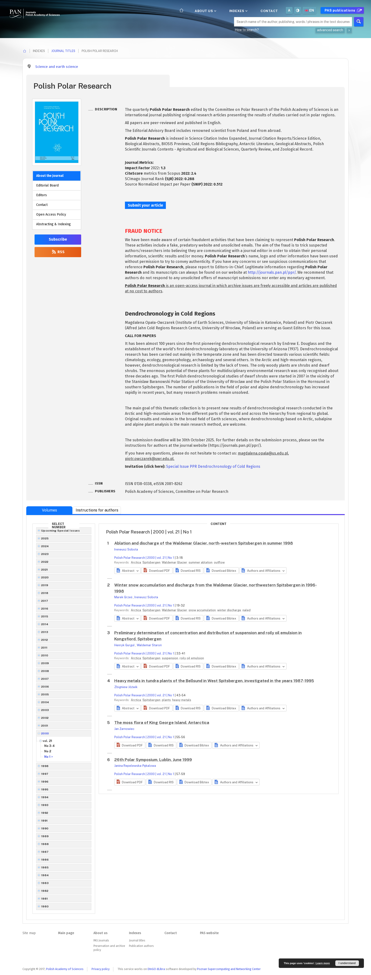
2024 (45, 546)
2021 (44, 569)
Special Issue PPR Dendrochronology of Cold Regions (213, 466)
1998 (45, 766)
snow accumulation (202, 610)
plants (167, 700)
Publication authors (141, 946)
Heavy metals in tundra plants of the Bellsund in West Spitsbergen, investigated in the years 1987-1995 (214, 680)
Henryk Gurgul (124, 645)
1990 (45, 828)
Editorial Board (47, 185)
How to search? (247, 30)
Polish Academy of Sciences (65, 969)
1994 (45, 797)
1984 (45, 875)
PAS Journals (101, 940)
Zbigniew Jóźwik (125, 687)
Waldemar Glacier (175, 562)
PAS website (209, 933)
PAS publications (343, 10)
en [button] (309, 10)
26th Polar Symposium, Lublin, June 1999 (153, 759)
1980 (45, 906)
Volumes (49, 510)
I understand (347, 963)
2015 (44, 616)
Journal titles (63, 51)
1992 (44, 813)
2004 (45, 702)
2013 (44, 632)
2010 (44, 655)
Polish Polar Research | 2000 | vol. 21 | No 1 (144, 557)
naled (247, 610)
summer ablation (201, 562)
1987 (45, 852)
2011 (44, 647)
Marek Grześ (123, 597)
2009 (45, 663)
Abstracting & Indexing (53, 224)
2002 (45, 717)
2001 (44, 725)
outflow (219, 562)
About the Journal (49, 176)
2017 (44, 600)
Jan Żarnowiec (124, 729)
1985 (45, 867)
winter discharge (229, 610)
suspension (170, 658)
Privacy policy (101, 969)
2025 (45, 538)
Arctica (136, 562)
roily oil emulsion (192, 658)
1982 (45, 891)
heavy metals (181, 700)
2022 (45, 561)
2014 (45, 624)
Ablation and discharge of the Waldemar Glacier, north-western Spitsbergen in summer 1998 (203, 543)
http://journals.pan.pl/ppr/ (272, 272)
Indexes (238, 11)
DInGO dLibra (156, 969)
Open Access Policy (51, 214)
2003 (45, 710)
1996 (45, 781)
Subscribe (58, 239)
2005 (45, 694)
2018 (45, 593)
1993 (45, 805)
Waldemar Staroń (149, 645)
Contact (269, 11)
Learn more (323, 963)
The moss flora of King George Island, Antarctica (161, 722)
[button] (156, 570)
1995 (45, 789)
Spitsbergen (151, 562)
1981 (44, 898)
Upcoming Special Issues (60, 530)
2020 (45, 577)
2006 (45, 686)
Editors (41, 195)
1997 (45, 774)
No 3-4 (49, 746)
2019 (44, 585)
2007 (45, 678)
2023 (45, 554)
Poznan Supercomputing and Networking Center (229, 969)
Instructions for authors (97, 510)
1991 (44, 820)
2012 (44, 639)
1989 (45, 836)
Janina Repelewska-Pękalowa (135, 765)
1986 (45, 859)
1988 (45, 844)
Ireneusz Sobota (126, 549)
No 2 (47, 751)
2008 (45, 671)
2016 (44, 608)
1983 (45, 883)
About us (205, 11)
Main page (66, 933)
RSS (58, 252)
